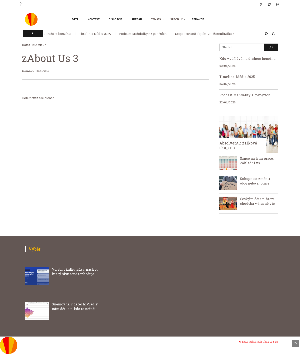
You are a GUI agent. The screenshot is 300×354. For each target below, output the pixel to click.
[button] (23, 3)
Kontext (94, 19)
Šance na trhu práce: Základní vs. (257, 160)
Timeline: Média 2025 (96, 33)
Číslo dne (115, 19)
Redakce (198, 19)
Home (26, 45)
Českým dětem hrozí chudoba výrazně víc (257, 201)
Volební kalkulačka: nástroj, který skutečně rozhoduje (75, 271)
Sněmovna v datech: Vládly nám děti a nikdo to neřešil (75, 306)
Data (75, 19)
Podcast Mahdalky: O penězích (144, 33)
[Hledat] (271, 47)
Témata (156, 19)
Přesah (136, 19)
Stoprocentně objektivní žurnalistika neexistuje (213, 33)
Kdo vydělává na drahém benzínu (46, 33)
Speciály (176, 19)
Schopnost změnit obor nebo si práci (255, 180)
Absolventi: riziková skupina (238, 145)
